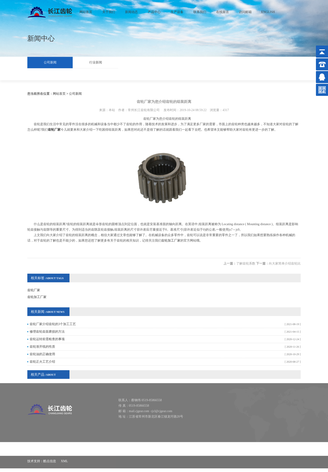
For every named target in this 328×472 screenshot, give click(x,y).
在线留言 (222, 10)
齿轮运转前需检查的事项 (47, 331)
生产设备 (177, 10)
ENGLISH (268, 10)
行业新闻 (95, 62)
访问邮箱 (245, 10)
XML (64, 458)
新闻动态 (131, 10)
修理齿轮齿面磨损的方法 (47, 324)
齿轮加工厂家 (170, 233)
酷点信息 (49, 458)
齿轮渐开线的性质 (42, 339)
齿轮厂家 (33, 282)
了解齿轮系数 (245, 256)
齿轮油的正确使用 (42, 346)
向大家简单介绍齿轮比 (285, 256)
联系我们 (199, 10)
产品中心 (154, 10)
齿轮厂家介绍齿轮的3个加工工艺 (53, 316)
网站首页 (85, 10)
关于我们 (108, 10)
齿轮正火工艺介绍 (42, 354)
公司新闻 (50, 62)
